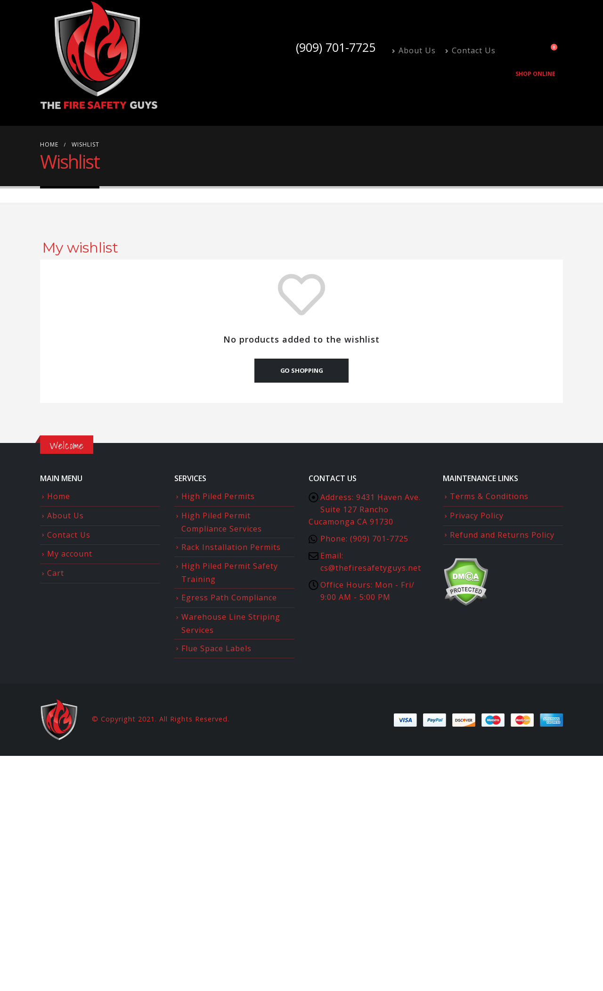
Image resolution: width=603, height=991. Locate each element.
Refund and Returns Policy (502, 535)
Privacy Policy (477, 515)
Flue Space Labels (216, 648)
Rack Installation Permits (231, 547)
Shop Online (535, 74)
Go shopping (301, 370)
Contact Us (470, 50)
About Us (414, 50)
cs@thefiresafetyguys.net (370, 568)
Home (58, 496)
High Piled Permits (218, 496)
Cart (55, 573)
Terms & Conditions (489, 496)
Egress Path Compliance (229, 597)
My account (69, 554)
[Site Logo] (99, 55)
